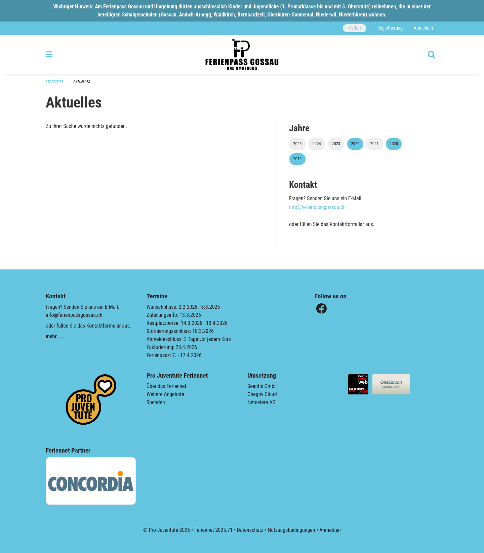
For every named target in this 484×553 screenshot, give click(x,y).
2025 (297, 143)
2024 (317, 143)
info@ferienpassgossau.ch (317, 207)
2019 (297, 158)
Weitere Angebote (165, 394)
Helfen (354, 28)
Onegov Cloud (262, 394)
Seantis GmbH (262, 386)
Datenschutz (250, 530)
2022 (355, 143)
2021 (374, 143)
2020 (394, 143)
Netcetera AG (261, 402)
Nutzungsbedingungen (291, 530)
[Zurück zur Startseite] (242, 54)
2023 (336, 143)
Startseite (54, 82)
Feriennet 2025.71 (213, 530)
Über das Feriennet (166, 386)
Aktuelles (81, 82)
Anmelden (423, 28)
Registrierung (390, 28)
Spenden (156, 402)
